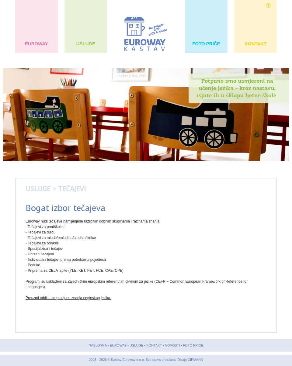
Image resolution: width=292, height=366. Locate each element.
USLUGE (85, 43)
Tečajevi (72, 189)
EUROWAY (36, 43)
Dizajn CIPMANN (190, 359)
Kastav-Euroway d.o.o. (128, 359)
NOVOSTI (172, 345)
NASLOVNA (97, 345)
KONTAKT (255, 43)
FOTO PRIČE (206, 43)
